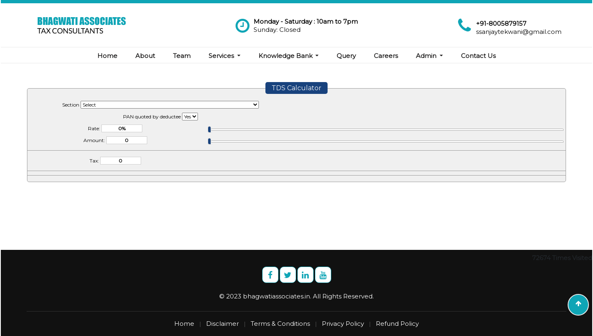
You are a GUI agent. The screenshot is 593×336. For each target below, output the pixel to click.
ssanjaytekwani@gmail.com (519, 32)
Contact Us (478, 56)
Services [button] (222, 56)
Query (346, 56)
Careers (386, 56)
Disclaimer (222, 323)
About (145, 56)
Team (182, 56)
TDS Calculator (296, 88)
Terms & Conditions (280, 323)
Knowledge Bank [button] (286, 56)
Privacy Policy (343, 323)
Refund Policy (397, 323)
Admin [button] (427, 56)
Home (107, 56)
